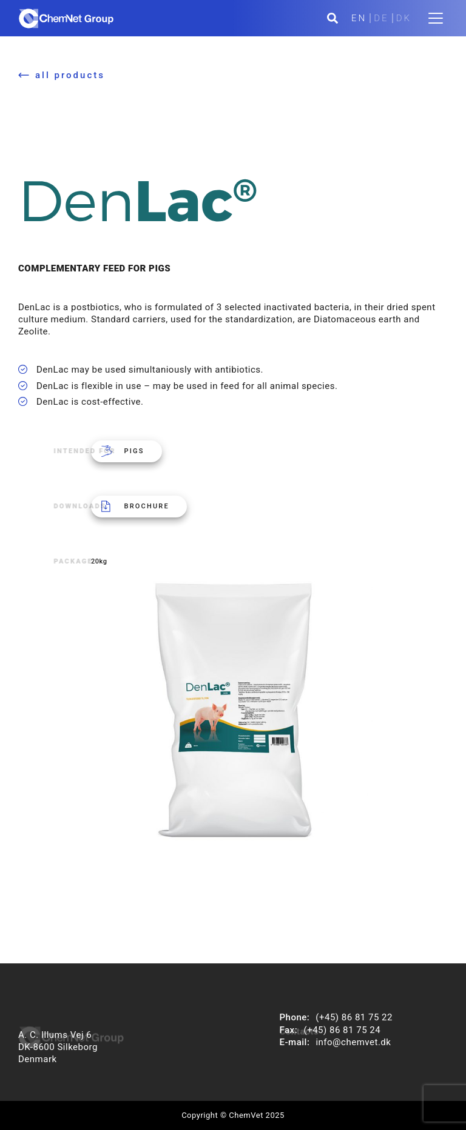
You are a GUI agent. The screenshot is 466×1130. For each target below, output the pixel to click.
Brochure (146, 506)
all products (70, 75)
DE (381, 18)
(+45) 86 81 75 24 (342, 1030)
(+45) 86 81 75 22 (354, 1017)
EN (358, 18)
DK (403, 18)
